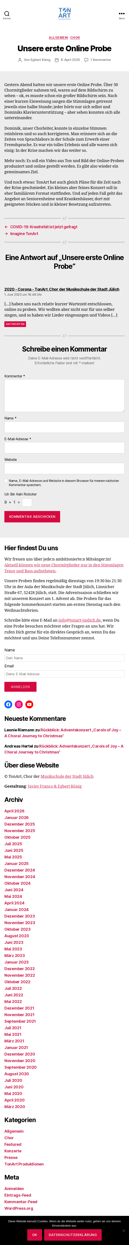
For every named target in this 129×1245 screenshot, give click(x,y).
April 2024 (14, 903)
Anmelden (14, 1188)
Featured (12, 1144)
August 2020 (16, 1074)
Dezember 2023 (19, 916)
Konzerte (12, 1151)
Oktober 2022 (17, 982)
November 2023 (19, 922)
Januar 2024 (16, 909)
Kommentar (14, 376)
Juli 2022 (13, 988)
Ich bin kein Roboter (20, 494)
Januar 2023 (16, 962)
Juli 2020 (13, 1080)
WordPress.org (18, 1208)
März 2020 (14, 1106)
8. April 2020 (70, 60)
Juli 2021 (12, 1028)
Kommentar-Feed (20, 1201)
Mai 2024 (13, 896)
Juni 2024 (13, 890)
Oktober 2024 (17, 883)
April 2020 (14, 1100)
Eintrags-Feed (17, 1195)
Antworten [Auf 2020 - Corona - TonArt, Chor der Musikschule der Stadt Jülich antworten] (15, 324)
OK (34, 1235)
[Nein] (123, 1230)
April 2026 (14, 811)
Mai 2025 (13, 857)
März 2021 (14, 1041)
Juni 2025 (13, 850)
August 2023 (16, 936)
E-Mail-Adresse (17, 439)
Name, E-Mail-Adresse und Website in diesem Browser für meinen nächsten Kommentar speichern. (64, 483)
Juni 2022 (13, 995)
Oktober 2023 (17, 929)
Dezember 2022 (19, 968)
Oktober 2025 (17, 837)
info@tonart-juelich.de (79, 620)
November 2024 (19, 876)
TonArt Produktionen (24, 1164)
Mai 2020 (13, 1093)
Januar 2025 (16, 863)
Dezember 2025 (19, 824)
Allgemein (58, 37)
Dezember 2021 (19, 1008)
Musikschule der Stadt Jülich (67, 776)
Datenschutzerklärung (73, 1235)
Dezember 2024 (19, 870)
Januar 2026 (16, 817)
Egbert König (41, 60)
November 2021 (19, 1014)
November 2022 (19, 975)
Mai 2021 (12, 1034)
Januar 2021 (16, 1047)
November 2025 (19, 830)
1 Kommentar (101, 60)
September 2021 (20, 1021)
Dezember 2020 (19, 1054)
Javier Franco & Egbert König (55, 786)
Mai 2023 (13, 949)
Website (10, 460)
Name (10, 418)
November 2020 (19, 1060)
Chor (75, 37)
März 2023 (14, 955)
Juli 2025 (13, 844)
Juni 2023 (13, 942)
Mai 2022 (13, 1001)
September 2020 (20, 1067)
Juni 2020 (14, 1087)
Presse (10, 1157)
